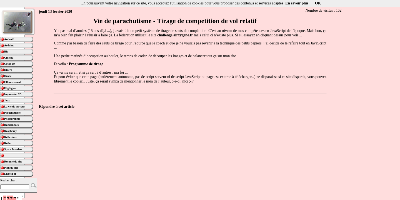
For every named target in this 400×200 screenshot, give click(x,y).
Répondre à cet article (56, 106)
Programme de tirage (86, 64)
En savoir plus (296, 3)
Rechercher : (8, 180)
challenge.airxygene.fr (175, 35)
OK (318, 3)
